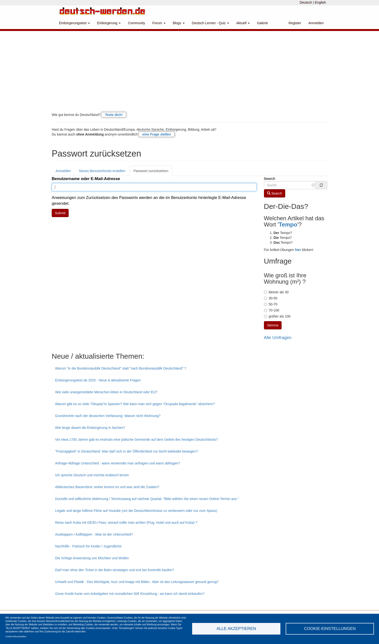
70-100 (271, 310)
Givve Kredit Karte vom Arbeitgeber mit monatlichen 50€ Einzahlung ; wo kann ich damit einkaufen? (129, 594)
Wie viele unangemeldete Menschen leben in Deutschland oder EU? (106, 392)
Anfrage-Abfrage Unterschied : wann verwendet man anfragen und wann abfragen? (117, 463)
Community (136, 23)
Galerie (262, 23)
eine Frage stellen (156, 134)
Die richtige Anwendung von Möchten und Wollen (92, 558)
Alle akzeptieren (236, 628)
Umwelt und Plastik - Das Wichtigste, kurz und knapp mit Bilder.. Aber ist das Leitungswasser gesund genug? (137, 582)
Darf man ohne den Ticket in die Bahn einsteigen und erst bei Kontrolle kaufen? (114, 570)
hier (298, 250)
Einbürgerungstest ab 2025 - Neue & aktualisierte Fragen (98, 380)
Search (269, 179)
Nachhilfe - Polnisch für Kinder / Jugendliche (88, 546)
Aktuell (243, 23)
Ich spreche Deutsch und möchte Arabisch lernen (92, 475)
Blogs (179, 23)
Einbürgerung (109, 23)
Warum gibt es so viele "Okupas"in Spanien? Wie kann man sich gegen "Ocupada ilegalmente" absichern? (135, 404)
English (320, 2)
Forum (158, 23)
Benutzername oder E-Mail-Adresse (86, 178)
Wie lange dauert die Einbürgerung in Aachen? (90, 428)
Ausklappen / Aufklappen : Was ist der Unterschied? (94, 534)
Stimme (272, 325)
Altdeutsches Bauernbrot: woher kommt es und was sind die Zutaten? (107, 487)
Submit (60, 213)
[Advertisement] (189, 75)
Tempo (288, 224)
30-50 (270, 298)
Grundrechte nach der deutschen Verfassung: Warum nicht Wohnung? (107, 416)
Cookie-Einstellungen (330, 628)
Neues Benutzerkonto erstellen (102, 171)
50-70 (270, 304)
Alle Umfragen (278, 337)
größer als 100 (277, 316)
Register (295, 23)
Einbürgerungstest (74, 23)
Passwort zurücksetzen (151, 171)
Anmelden (316, 23)
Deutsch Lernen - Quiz (210, 23)
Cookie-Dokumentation (16, 636)
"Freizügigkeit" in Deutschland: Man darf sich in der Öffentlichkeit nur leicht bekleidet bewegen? (126, 451)
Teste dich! (114, 115)
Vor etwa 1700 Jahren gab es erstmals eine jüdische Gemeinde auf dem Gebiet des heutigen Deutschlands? (136, 439)
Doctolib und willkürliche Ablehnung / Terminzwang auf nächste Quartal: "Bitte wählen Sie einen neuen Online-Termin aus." (147, 499)
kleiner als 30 (276, 292)
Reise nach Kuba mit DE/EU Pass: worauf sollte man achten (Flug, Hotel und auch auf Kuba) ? (126, 522)
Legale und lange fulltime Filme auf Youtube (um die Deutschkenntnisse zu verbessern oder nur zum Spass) (136, 511)
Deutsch (306, 2)
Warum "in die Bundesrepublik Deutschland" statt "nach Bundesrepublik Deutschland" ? (120, 368)
